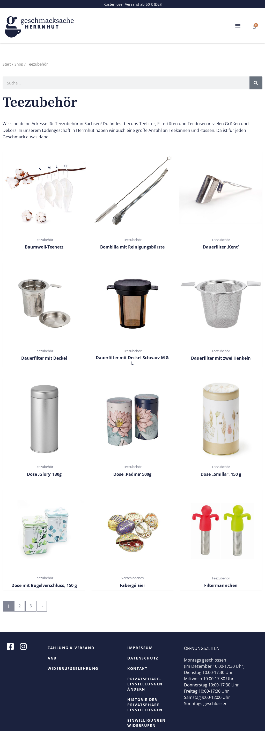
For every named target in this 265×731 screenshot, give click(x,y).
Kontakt (137, 668)
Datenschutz (142, 658)
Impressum (140, 647)
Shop (19, 64)
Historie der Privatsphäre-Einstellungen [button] (145, 705)
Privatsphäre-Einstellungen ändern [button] (145, 684)
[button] (238, 25)
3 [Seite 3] (31, 606)
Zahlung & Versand (71, 647)
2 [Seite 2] (20, 606)
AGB (52, 658)
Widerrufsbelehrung (73, 668)
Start (7, 64)
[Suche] (255, 82)
